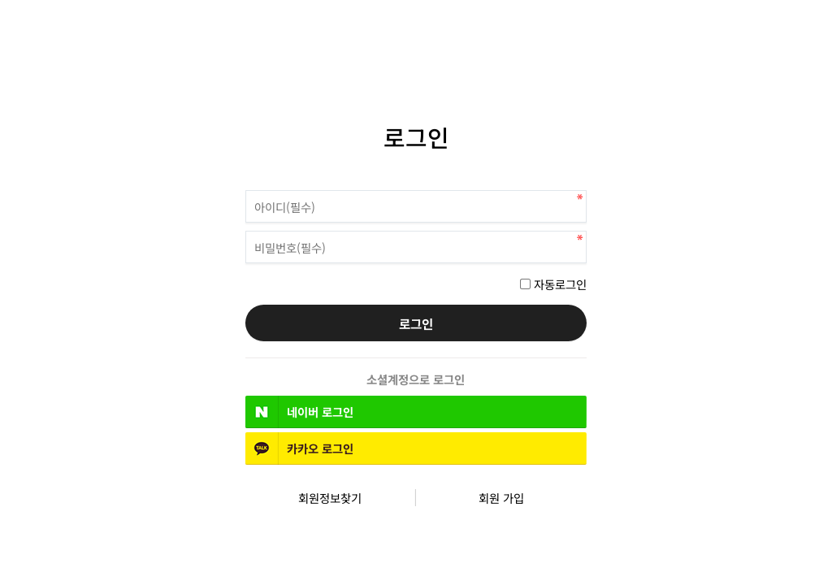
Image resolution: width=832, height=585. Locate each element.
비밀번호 (245, 186)
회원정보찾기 (330, 497)
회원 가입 (501, 497)
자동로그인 (560, 283)
